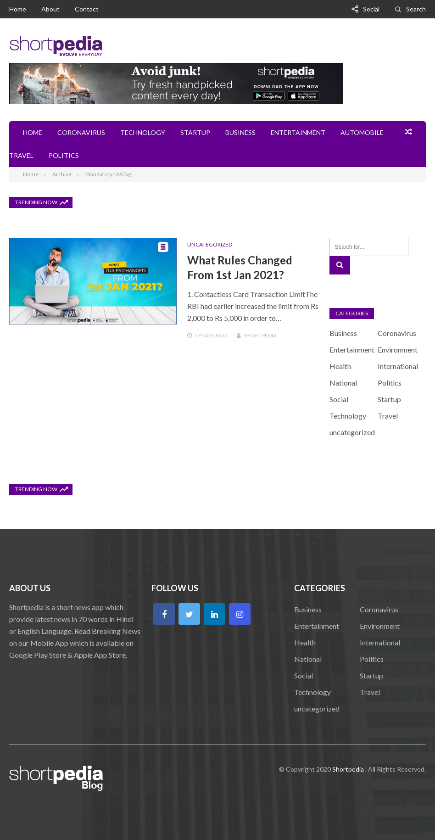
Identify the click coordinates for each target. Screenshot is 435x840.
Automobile (362, 132)
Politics (64, 155)
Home (17, 9)
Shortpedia (260, 335)
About (50, 9)
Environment (398, 349)
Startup (195, 132)
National (343, 382)
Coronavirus (81, 132)
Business (240, 132)
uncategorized (209, 244)
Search (416, 9)
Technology (142, 132)
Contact (87, 9)
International (398, 366)
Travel (21, 155)
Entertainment (298, 132)
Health (340, 366)
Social (371, 9)
